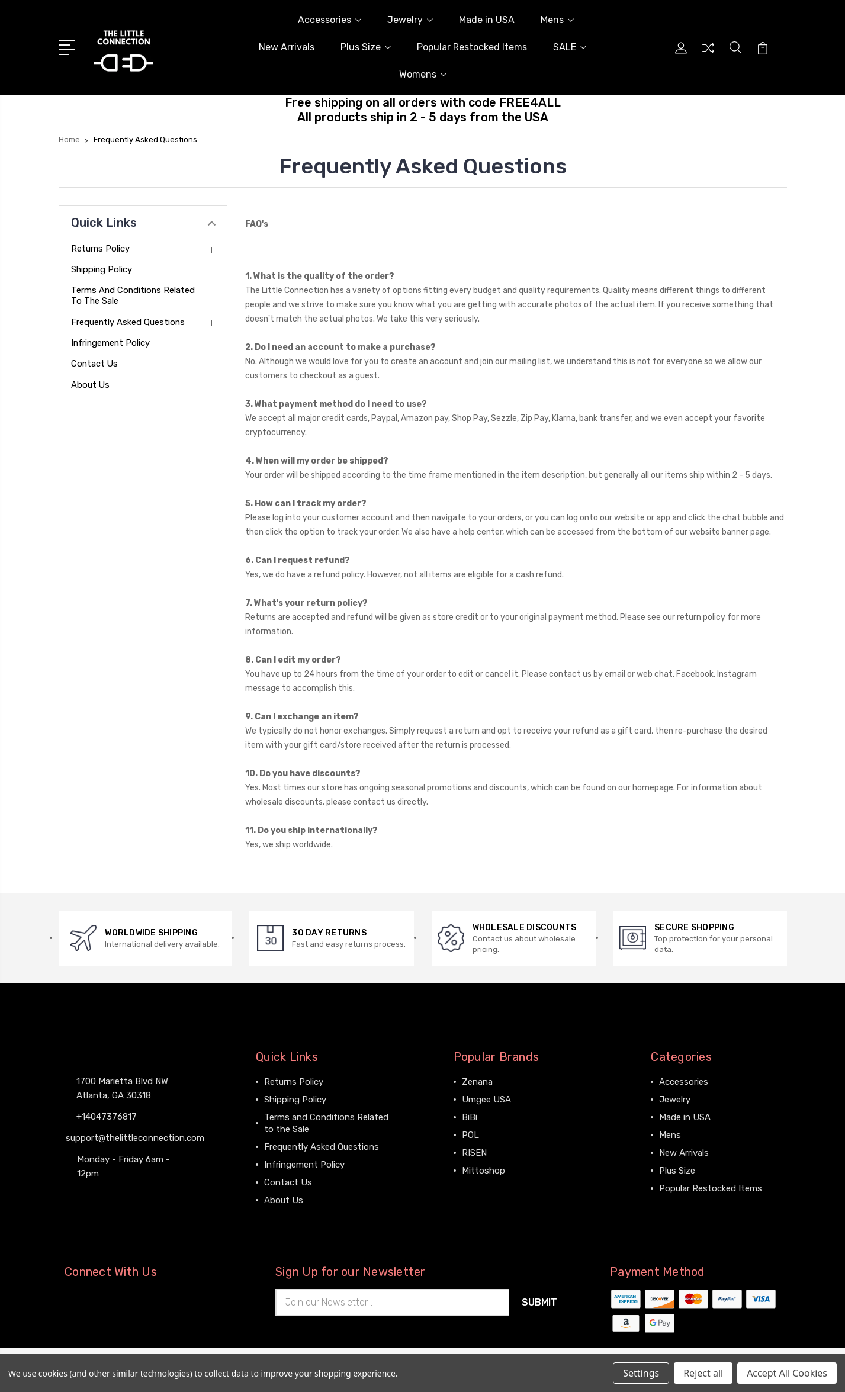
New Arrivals (286, 47)
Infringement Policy (111, 342)
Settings (641, 1373)
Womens (422, 74)
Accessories (329, 19)
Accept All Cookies (787, 1373)
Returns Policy (100, 248)
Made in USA (487, 19)
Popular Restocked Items (472, 47)
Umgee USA (486, 1099)
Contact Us (95, 363)
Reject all (703, 1373)
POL (470, 1135)
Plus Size (365, 47)
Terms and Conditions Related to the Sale (134, 295)
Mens (557, 19)
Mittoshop (483, 1170)
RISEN (474, 1152)
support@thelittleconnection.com (135, 1138)
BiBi (469, 1117)
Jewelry (410, 19)
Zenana (477, 1081)
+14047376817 (106, 1116)
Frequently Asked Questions (128, 322)
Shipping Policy (102, 269)
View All (478, 1188)
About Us (90, 385)
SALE (569, 47)
